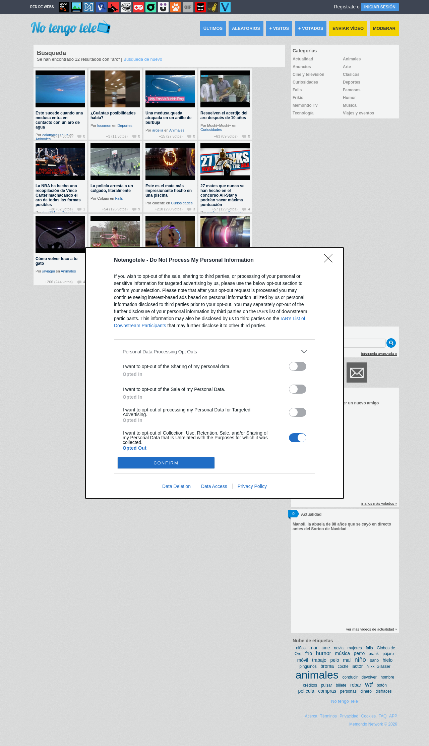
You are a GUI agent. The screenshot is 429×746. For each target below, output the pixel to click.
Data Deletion (176, 486)
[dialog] (214, 373)
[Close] (330, 260)
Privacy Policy (252, 486)
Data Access (214, 486)
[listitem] (214, 351)
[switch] (297, 366)
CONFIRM (166, 462)
